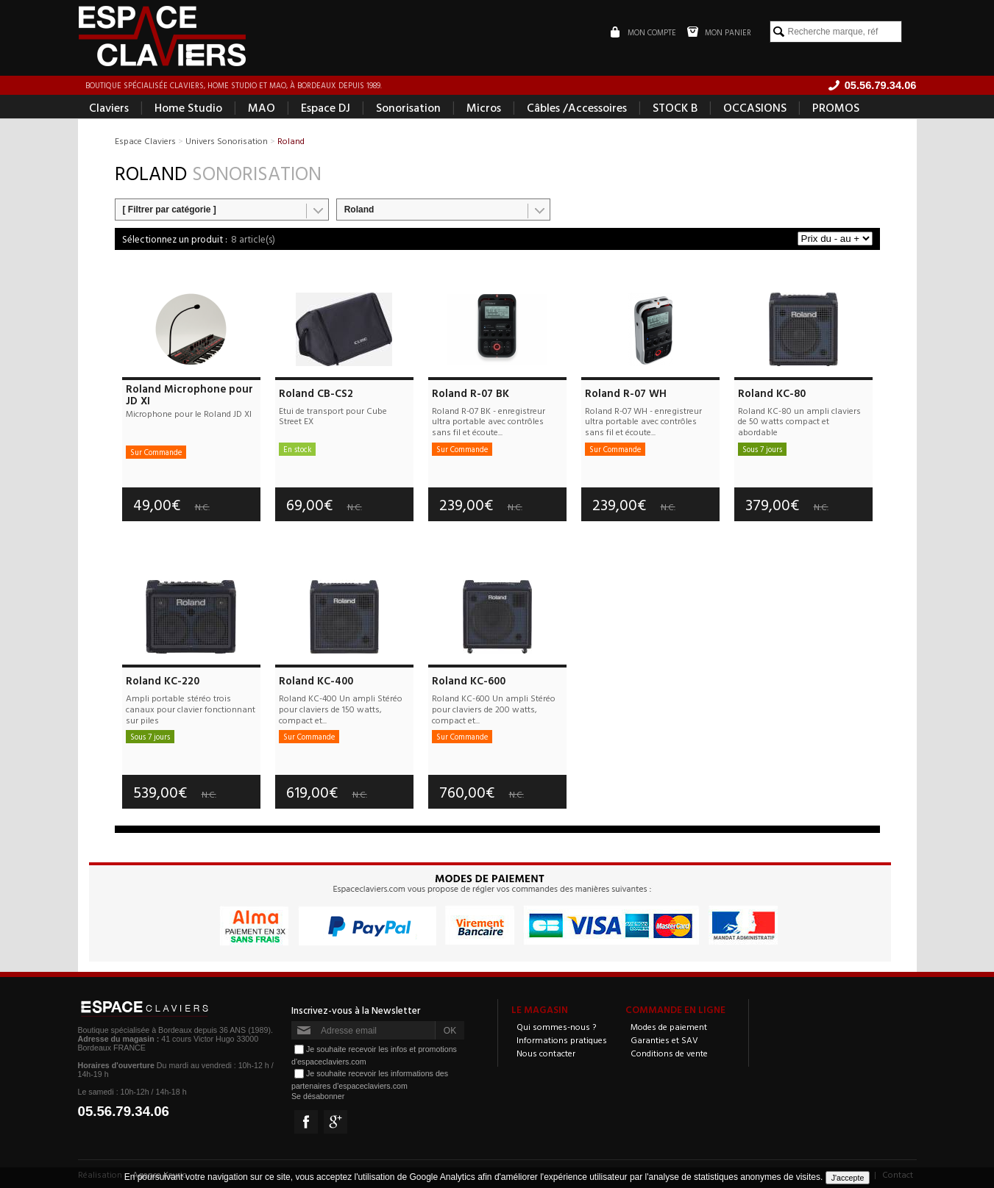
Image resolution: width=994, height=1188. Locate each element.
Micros (483, 107)
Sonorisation (408, 107)
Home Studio (188, 107)
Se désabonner (317, 1096)
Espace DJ (325, 107)
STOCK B (675, 107)
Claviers (109, 107)
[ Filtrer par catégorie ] (169, 209)
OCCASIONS (755, 107)
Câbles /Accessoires (577, 107)
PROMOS (835, 107)
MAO (261, 107)
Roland (359, 209)
